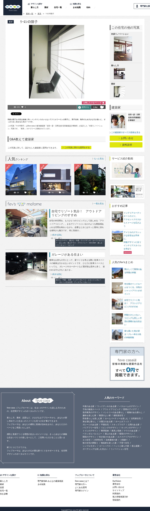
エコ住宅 (86, 437)
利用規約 (116, 491)
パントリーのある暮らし (113, 410)
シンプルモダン (89, 443)
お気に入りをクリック (92, 103)
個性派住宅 (118, 413)
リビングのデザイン (109, 425)
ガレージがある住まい (67, 254)
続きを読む (57, 235)
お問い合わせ (118, 485)
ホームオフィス (122, 419)
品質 (2, 485)
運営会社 (116, 481)
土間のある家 (133, 422)
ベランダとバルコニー (92, 431)
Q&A (88, 7)
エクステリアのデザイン (128, 434)
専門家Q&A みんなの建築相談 (50, 479)
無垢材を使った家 (109, 440)
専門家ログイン (82, 488)
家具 (39, 14)
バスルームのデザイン (129, 404)
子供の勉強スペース (91, 407)
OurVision (116, 479)
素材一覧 (29, 14)
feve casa (18, 14)
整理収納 (105, 428)
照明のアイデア (130, 407)
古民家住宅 (136, 416)
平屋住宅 (105, 422)
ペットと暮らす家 (121, 443)
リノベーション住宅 (119, 447)
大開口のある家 (106, 419)
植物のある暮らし (135, 410)
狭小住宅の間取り (90, 440)
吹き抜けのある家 (107, 434)
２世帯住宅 (98, 437)
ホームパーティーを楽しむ (116, 416)
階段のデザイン (89, 434)
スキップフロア (118, 422)
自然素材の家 (111, 437)
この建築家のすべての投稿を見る (125, 132)
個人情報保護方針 (120, 494)
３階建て (124, 437)
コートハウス (105, 443)
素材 (46, 7)
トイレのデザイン (90, 428)
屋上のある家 (111, 431)
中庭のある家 (88, 404)
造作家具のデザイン (91, 410)
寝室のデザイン (126, 431)
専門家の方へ (81, 482)
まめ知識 (77, 7)
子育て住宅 (124, 440)
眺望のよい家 (105, 413)
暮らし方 (34, 7)
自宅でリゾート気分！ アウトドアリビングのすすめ (133, 304)
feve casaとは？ (82, 479)
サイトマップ (118, 488)
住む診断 (4, 491)
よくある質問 (81, 485)
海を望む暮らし (89, 419)
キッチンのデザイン (130, 425)
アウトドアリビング (111, 407)
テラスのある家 (131, 428)
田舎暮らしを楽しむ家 (92, 416)
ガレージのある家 (90, 422)
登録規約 (116, 497)
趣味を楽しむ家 (89, 413)
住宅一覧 (58, 7)
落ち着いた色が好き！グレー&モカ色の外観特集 (132, 333)
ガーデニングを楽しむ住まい (95, 447)
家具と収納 (116, 428)
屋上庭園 (135, 443)
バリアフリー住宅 (90, 425)
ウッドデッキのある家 (107, 404)
